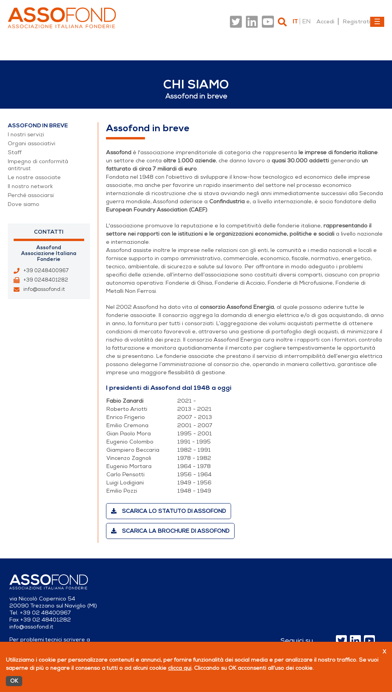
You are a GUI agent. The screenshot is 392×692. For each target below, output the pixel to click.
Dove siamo (23, 204)
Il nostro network (30, 186)
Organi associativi (31, 143)
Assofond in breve (38, 125)
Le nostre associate (34, 177)
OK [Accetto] (14, 681)
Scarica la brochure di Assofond (170, 531)
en (306, 21)
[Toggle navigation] (377, 22)
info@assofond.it (44, 289)
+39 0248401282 (45, 280)
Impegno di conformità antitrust (38, 165)
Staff (14, 152)
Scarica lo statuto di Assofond (168, 511)
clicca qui (179, 668)
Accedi (325, 21)
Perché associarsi (31, 195)
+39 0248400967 (46, 271)
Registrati (356, 21)
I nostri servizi (26, 134)
